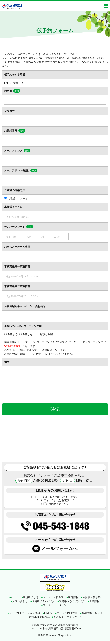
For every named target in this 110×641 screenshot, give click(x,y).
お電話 (11, 198)
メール (24, 198)
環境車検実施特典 (39, 616)
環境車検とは (29, 597)
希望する (12, 334)
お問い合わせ (19, 601)
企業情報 (93, 601)
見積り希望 (46, 334)
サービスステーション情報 (24, 613)
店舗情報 (72, 597)
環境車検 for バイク (42, 601)
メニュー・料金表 (52, 597)
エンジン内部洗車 (66, 613)
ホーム (14, 597)
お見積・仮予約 (91, 597)
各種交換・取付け (91, 613)
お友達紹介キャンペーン (67, 616)
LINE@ (48, 613)
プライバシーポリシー (55, 605)
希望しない (28, 334)
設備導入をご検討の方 (71, 601)
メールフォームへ (59, 548)
